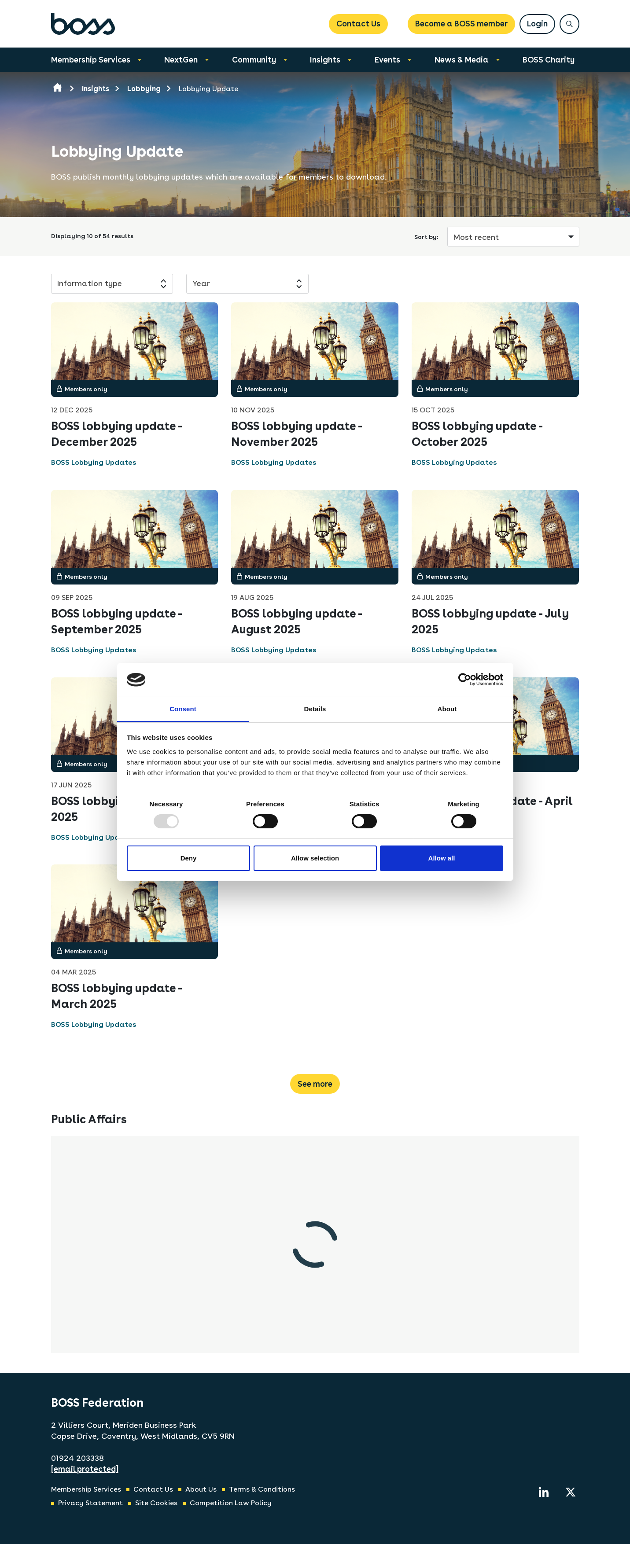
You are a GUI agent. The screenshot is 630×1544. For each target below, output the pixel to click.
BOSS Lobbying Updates (93, 462)
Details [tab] (315, 709)
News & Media (462, 59)
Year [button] (201, 283)
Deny (189, 858)
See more (315, 1083)
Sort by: (426, 236)
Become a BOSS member (461, 23)
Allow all (441, 858)
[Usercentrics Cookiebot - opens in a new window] (464, 679)
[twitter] (570, 1492)
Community (254, 59)
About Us (201, 1489)
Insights (325, 59)
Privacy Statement (90, 1503)
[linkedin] (544, 1492)
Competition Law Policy (231, 1503)
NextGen (181, 59)
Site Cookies (156, 1503)
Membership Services (90, 59)
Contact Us (358, 23)
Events (387, 59)
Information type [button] (89, 283)
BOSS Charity (549, 59)
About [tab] (447, 709)
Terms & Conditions (262, 1489)
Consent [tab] (182, 709)
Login (537, 23)
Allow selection (315, 858)
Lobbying (144, 89)
